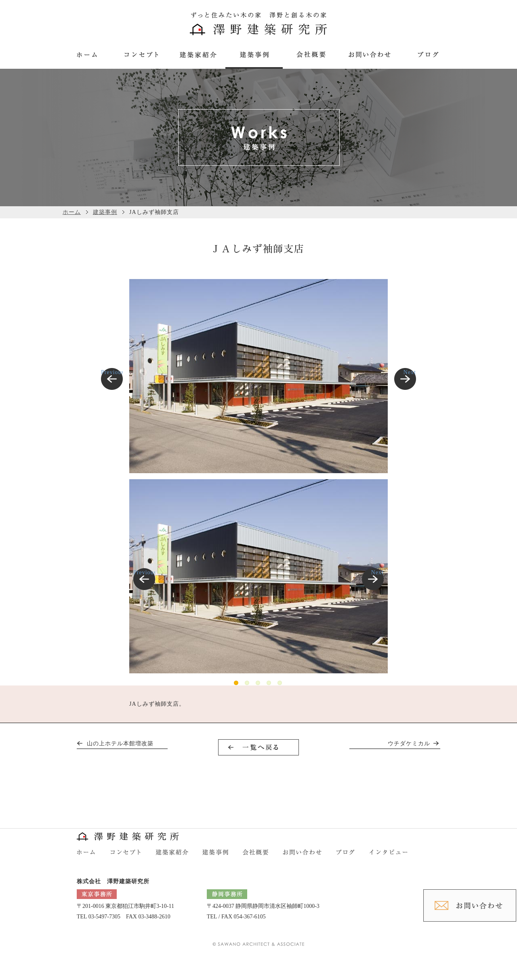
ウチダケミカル (409, 743)
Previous (112, 372)
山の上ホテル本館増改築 (120, 743)
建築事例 (105, 212)
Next (410, 372)
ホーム (72, 212)
